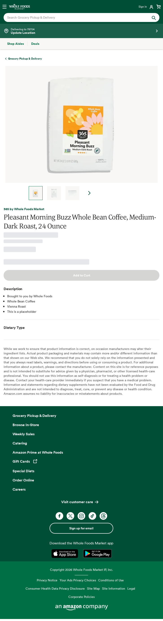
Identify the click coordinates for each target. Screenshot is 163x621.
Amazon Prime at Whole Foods (38, 452)
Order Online (23, 480)
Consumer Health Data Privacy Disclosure (55, 588)
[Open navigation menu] (4, 6)
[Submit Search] (154, 17)
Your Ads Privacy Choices (78, 580)
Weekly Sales (24, 433)
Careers (19, 489)
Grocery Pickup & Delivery (34, 415)
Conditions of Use (111, 580)
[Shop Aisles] (15, 43)
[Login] (146, 6)
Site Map (93, 588)
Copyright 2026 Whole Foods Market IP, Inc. (81, 569)
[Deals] (35, 43)
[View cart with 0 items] (158, 6)
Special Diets (23, 470)
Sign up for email (81, 528)
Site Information (113, 588)
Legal (131, 588)
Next (89, 193)
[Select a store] (81, 31)
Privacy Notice (47, 580)
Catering (20, 443)
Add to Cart (81, 275)
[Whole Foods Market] (19, 6)
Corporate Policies (81, 597)
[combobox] (74, 17)
